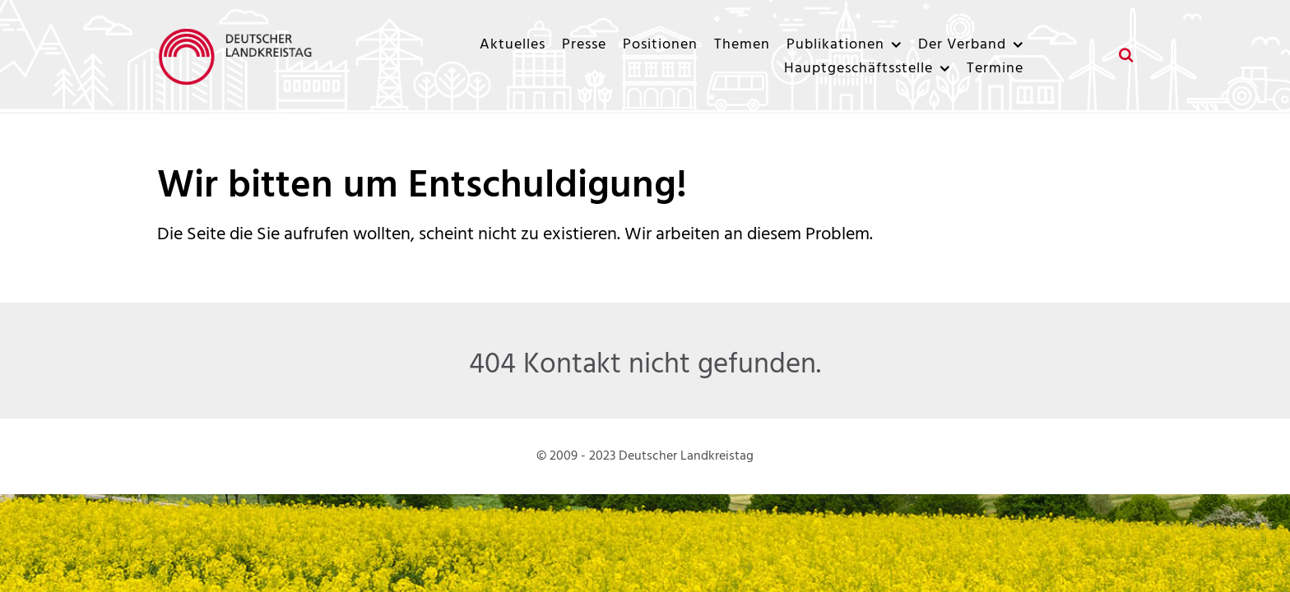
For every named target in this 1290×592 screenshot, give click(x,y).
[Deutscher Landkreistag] (239, 56)
